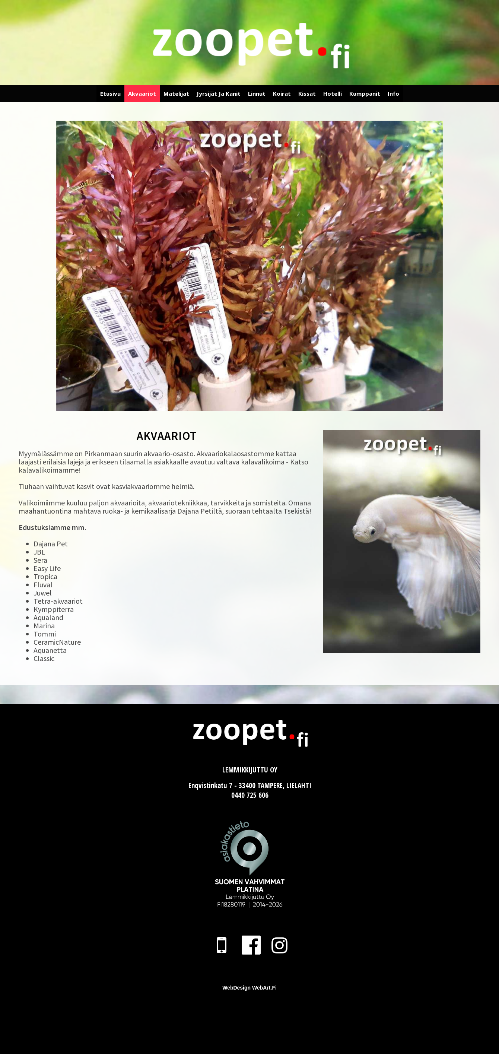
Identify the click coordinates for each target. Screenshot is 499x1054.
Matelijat (176, 93)
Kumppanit (364, 93)
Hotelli (332, 93)
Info (393, 93)
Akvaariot (142, 93)
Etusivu (110, 93)
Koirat (282, 93)
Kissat (307, 93)
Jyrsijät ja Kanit (219, 93)
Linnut (257, 93)
